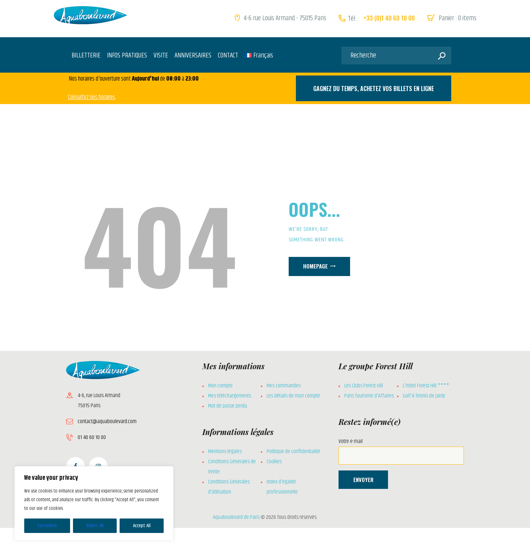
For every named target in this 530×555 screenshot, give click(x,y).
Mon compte (220, 385)
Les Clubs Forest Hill (363, 385)
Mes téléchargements (229, 395)
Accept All (142, 526)
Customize (47, 526)
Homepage (315, 266)
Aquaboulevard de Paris (236, 517)
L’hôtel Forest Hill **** (426, 385)
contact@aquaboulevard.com (107, 421)
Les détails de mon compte (293, 395)
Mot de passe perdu (227, 405)
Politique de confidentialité (293, 451)
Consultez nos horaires (91, 97)
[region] (93, 503)
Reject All (95, 526)
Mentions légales (225, 451)
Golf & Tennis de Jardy (424, 395)
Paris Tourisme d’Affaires (369, 395)
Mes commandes (284, 385)
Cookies (274, 461)
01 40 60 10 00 (92, 437)
